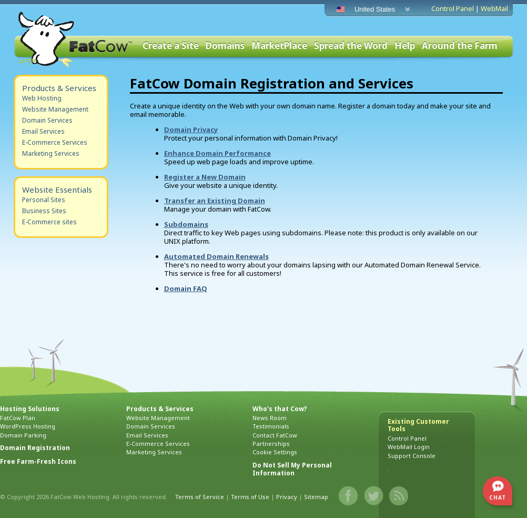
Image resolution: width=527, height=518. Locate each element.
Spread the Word (351, 46)
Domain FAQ (185, 288)
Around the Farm (460, 46)
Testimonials (270, 426)
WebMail (494, 8)
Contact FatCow (274, 435)
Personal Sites (43, 199)
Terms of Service (199, 497)
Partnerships (271, 443)
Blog (399, 496)
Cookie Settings (274, 452)
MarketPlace (279, 46)
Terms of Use (250, 497)
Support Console (411, 456)
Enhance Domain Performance (217, 153)
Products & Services (59, 88)
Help (404, 46)
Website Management (55, 109)
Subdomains (186, 224)
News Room (269, 418)
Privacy (286, 497)
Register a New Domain (205, 177)
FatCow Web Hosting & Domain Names (74, 39)
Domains (225, 46)
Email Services (43, 131)
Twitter (374, 496)
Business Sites (44, 210)
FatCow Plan (17, 418)
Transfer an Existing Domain (214, 200)
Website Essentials (57, 189)
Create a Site (171, 46)
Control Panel (452, 8)
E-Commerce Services (54, 142)
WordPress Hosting (27, 426)
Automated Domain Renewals (216, 256)
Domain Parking (23, 435)
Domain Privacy (191, 129)
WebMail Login (409, 447)
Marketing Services (50, 153)
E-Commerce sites (49, 221)
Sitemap (316, 497)
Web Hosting (42, 98)
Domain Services (47, 120)
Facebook (349, 496)
